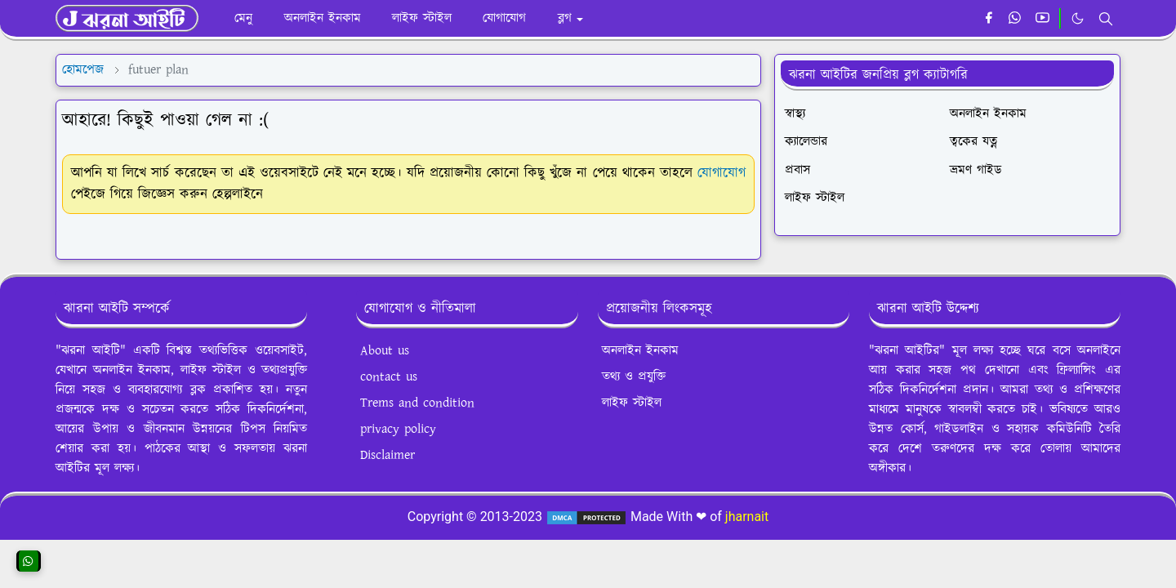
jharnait (746, 516)
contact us (388, 377)
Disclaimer (387, 455)
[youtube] (1042, 18)
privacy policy (398, 429)
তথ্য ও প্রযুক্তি (634, 377)
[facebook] (988, 18)
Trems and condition (417, 403)
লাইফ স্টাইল (632, 403)
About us (384, 350)
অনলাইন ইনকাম (640, 350)
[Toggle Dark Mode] (1077, 18)
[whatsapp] (1015, 18)
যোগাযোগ (721, 173)
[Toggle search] (1105, 18)
